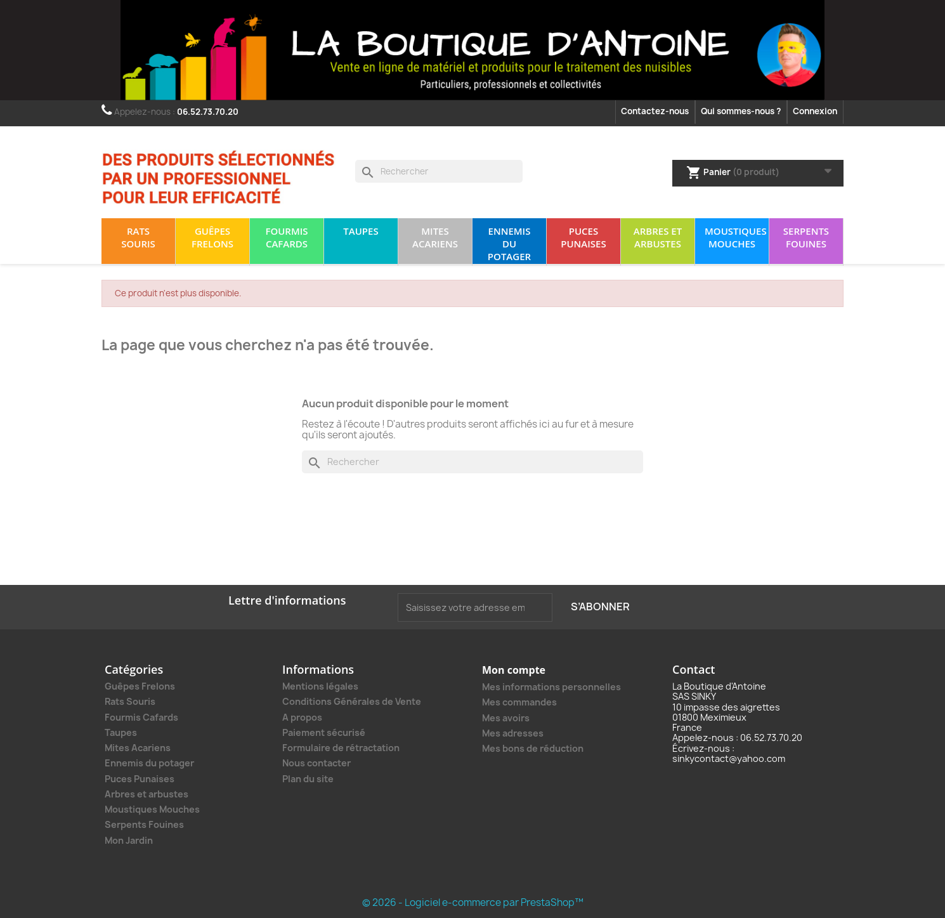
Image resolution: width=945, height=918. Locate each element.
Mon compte (513, 670)
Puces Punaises (583, 237)
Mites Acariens (435, 237)
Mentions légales (320, 686)
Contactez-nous (655, 111)
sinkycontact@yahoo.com (728, 758)
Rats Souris (138, 237)
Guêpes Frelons (212, 237)
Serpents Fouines (806, 237)
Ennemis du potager (509, 244)
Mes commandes (519, 702)
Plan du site (308, 779)
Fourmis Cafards (286, 237)
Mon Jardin (129, 841)
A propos (302, 717)
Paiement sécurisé (323, 732)
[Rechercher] (439, 171)
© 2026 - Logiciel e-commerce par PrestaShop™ (472, 902)
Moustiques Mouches (736, 237)
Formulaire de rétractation (341, 748)
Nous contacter (316, 763)
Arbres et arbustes (658, 237)
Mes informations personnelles (551, 687)
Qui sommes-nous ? (741, 111)
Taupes (360, 231)
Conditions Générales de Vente (351, 701)
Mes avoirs (506, 718)
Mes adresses (513, 733)
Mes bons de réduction (532, 748)
